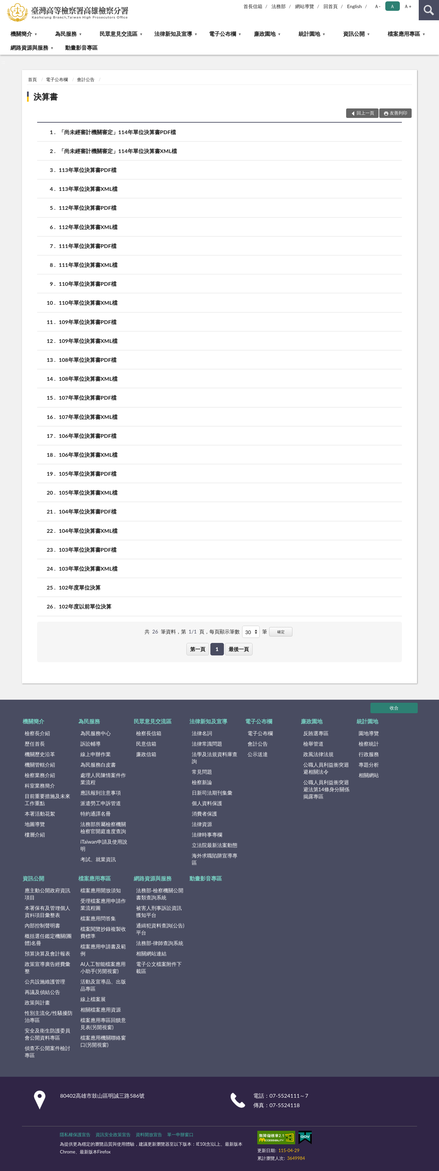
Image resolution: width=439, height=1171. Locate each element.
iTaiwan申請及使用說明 (103, 845)
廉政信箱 (146, 754)
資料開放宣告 (149, 1134)
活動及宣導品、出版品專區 (103, 985)
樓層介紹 (35, 834)
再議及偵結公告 (42, 992)
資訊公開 (354, 33)
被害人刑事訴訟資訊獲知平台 (159, 911)
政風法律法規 (318, 754)
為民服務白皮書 (98, 765)
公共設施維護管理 (45, 981)
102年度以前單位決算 (85, 606)
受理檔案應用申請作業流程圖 (103, 904)
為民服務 (66, 33)
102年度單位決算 (80, 587)
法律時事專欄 (207, 834)
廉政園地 (265, 33)
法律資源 (202, 824)
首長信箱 (252, 6)
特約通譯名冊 (95, 814)
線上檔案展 (93, 999)
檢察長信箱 (148, 733)
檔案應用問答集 (98, 918)
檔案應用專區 (404, 33)
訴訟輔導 (90, 744)
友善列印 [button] (398, 113)
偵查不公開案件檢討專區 (47, 1051)
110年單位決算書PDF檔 (88, 284)
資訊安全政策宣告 (113, 1134)
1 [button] (216, 649)
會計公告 (86, 79)
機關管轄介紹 (40, 765)
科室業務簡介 (40, 785)
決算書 (45, 96)
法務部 (279, 6)
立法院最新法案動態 (214, 845)
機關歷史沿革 (40, 754)
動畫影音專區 (81, 47)
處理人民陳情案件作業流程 (103, 778)
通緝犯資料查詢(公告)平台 (160, 929)
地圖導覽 (35, 824)
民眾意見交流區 (118, 33)
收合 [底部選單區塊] (394, 708)
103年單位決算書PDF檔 (88, 549)
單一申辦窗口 (180, 1134)
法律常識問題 (207, 744)
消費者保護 (204, 814)
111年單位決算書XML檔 (88, 265)
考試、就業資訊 (98, 859)
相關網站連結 (151, 953)
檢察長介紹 (37, 733)
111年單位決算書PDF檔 (88, 246)
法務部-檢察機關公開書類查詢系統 (160, 893)
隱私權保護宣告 (75, 1134)
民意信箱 (146, 744)
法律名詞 (202, 733)
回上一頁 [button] (365, 113)
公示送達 (258, 754)
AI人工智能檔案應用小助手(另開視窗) (103, 967)
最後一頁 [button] (239, 649)
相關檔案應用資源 (100, 1009)
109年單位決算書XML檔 (88, 341)
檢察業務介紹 (40, 775)
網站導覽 (304, 6)
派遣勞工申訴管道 (100, 803)
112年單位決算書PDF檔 (88, 207)
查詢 (429, 10)
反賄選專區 (316, 733)
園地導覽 (369, 733)
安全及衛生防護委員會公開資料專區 (47, 1034)
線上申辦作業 (95, 754)
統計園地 (309, 33)
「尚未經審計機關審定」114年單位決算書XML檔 (118, 151)
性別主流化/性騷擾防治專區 (49, 1016)
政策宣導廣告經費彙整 (47, 967)
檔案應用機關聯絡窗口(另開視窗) (103, 1041)
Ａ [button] (392, 6)
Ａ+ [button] (407, 6)
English (354, 6)
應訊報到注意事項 (100, 793)
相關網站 (369, 775)
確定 (281, 631)
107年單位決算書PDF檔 (88, 397)
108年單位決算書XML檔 (88, 378)
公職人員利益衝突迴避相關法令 (326, 768)
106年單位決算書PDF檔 (88, 436)
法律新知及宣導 (173, 33)
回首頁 (331, 6)
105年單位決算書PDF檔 (88, 473)
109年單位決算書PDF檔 (88, 322)
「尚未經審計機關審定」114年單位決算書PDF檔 (117, 132)
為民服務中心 (95, 733)
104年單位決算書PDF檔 (88, 511)
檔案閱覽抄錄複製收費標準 (103, 932)
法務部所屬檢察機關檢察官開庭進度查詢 (103, 827)
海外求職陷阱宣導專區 (214, 859)
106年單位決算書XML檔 (88, 454)
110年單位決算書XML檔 (88, 302)
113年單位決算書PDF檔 (88, 170)
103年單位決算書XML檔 (88, 568)
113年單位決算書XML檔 (88, 189)
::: (5, 5)
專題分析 (369, 765)
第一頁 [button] (197, 649)
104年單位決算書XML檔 (88, 530)
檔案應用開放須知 (100, 890)
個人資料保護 (207, 803)
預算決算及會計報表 (47, 953)
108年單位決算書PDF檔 (88, 360)
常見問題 (202, 772)
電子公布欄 (222, 33)
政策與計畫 (37, 1002)
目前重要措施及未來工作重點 (47, 799)
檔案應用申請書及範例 (103, 949)
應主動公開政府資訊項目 (47, 893)
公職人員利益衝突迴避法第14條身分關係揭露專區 (326, 789)
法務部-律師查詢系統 (160, 943)
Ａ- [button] (377, 6)
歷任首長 (35, 744)
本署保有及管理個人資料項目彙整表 (47, 911)
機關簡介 (21, 33)
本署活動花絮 (40, 814)
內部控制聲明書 (42, 925)
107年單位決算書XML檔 (88, 417)
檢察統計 (369, 744)
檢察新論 (202, 782)
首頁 (32, 79)
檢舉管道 (313, 744)
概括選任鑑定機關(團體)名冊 (48, 939)
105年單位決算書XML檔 (88, 492)
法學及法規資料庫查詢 (214, 757)
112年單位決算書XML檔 (88, 227)
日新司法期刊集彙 (212, 793)
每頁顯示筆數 (224, 631)
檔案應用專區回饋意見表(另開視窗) (103, 1023)
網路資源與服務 (29, 47)
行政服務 (369, 754)
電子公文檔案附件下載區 (159, 967)
